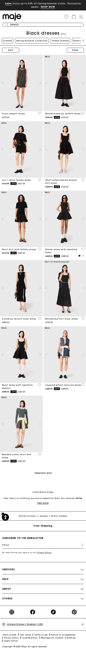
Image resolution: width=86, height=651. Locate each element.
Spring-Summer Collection (32, 40)
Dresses (7, 40)
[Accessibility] (5, 517)
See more (43, 503)
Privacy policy (11, 638)
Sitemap (71, 638)
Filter (75, 50)
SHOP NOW (48, 6)
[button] (66, 16)
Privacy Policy (44, 552)
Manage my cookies (52, 638)
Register (81, 545)
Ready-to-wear (27, 516)
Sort (10, 50)
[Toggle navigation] (81, 17)
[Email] (43, 545)
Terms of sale (9, 635)
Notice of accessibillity (63, 635)
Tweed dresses (60, 40)
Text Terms (25, 635)
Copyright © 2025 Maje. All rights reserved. (24, 646)
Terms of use (40, 635)
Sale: (8, 3)
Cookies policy (30, 638)
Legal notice (11, 641)
